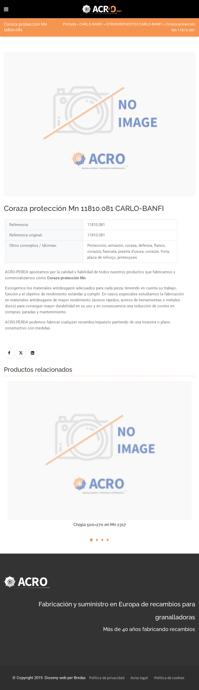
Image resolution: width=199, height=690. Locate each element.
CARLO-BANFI (91, 24)
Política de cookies (169, 678)
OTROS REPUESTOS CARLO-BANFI (134, 24)
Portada (69, 24)
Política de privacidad (106, 678)
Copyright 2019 (29, 677)
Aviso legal (139, 678)
